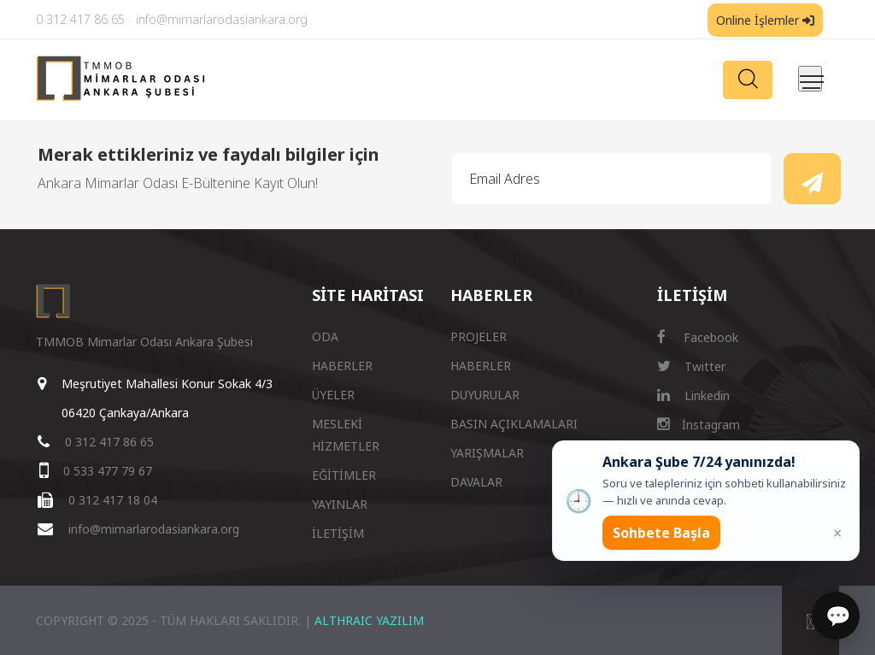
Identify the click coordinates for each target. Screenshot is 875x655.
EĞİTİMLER (344, 475)
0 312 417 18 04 (112, 500)
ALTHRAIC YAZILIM (369, 620)
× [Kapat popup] (837, 532)
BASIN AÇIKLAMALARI (514, 424)
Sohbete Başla (661, 532)
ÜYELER (333, 395)
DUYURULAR (485, 395)
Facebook (697, 337)
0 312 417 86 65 (80, 19)
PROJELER (478, 336)
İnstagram (698, 424)
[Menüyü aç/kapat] (810, 78)
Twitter (691, 366)
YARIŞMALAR (487, 453)
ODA (325, 336)
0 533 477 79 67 (107, 471)
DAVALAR (476, 482)
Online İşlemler (765, 20)
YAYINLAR (339, 504)
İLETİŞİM (338, 533)
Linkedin (693, 395)
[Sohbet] (836, 616)
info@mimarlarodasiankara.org (222, 19)
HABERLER (342, 365)
